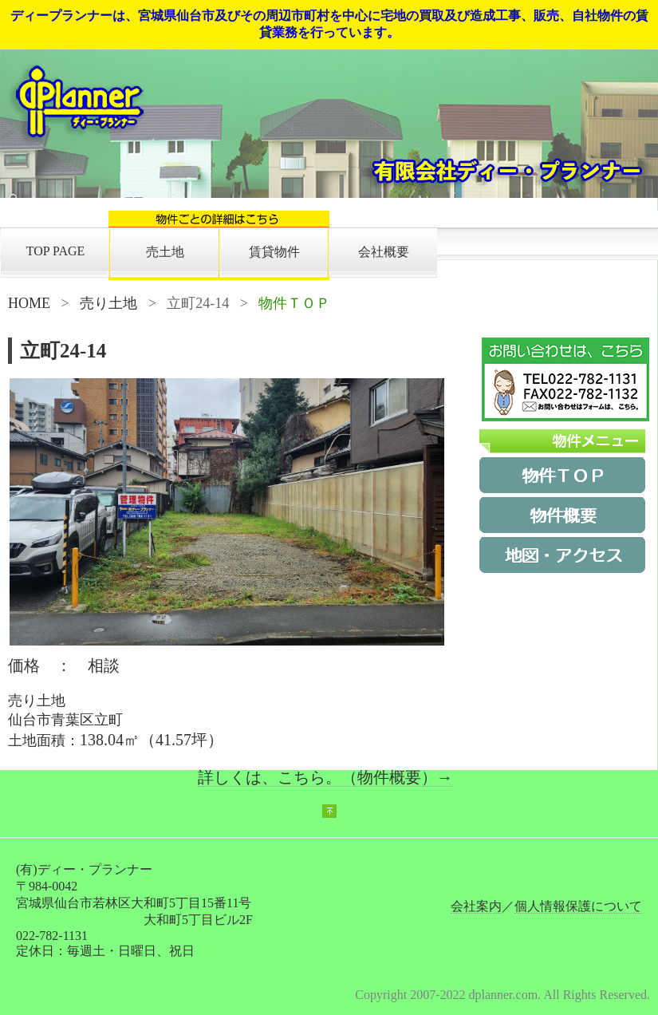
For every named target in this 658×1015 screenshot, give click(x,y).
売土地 (165, 252)
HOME (29, 303)
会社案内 (476, 906)
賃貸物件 (274, 252)
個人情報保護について (578, 906)
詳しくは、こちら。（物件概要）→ (325, 777)
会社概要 (383, 252)
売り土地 (108, 303)
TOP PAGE (55, 251)
